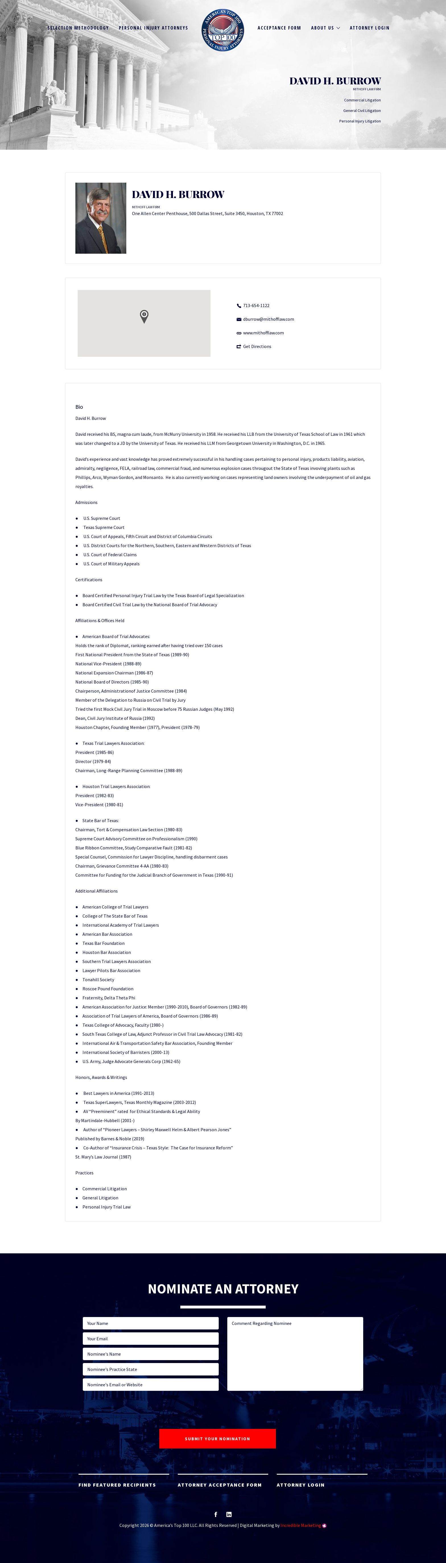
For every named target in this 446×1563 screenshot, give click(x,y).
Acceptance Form (279, 28)
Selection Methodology (78, 28)
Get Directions (257, 346)
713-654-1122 (256, 305)
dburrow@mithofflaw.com (268, 319)
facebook (215, 1516)
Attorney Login (370, 28)
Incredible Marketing (300, 1525)
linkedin (229, 1516)
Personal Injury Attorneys (153, 28)
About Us (322, 28)
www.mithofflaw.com (263, 332)
